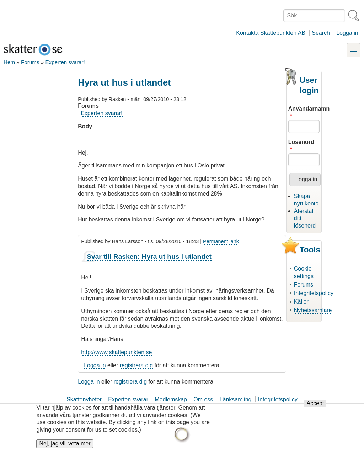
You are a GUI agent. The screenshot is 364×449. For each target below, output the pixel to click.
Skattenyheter (84, 399)
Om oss (203, 399)
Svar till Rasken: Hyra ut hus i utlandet (149, 256)
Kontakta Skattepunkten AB (270, 33)
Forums (30, 62)
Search (321, 33)
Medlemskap (171, 399)
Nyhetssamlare (313, 310)
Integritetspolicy (313, 293)
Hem (9, 62)
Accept (315, 407)
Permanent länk (221, 241)
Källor (301, 302)
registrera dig (136, 365)
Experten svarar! (65, 62)
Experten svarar (128, 399)
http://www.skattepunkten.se (116, 352)
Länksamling (236, 399)
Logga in (347, 33)
